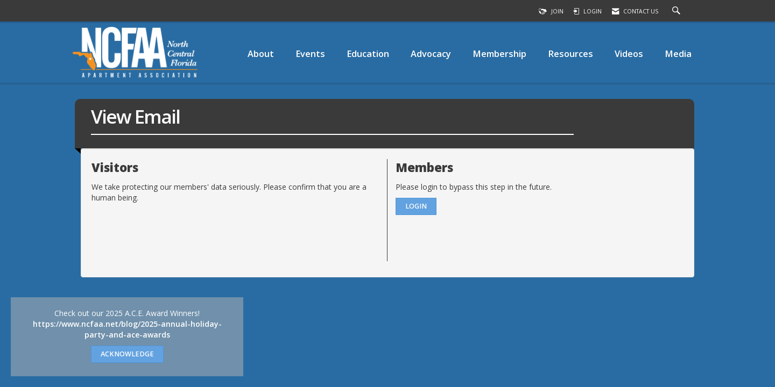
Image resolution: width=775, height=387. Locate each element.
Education (368, 53)
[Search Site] (677, 11)
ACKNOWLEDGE (127, 354)
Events (310, 53)
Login (416, 206)
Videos (629, 53)
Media (678, 53)
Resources (570, 53)
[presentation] (173, 229)
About (261, 53)
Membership (499, 53)
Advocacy (431, 53)
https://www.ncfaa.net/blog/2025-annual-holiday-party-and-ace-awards (127, 329)
